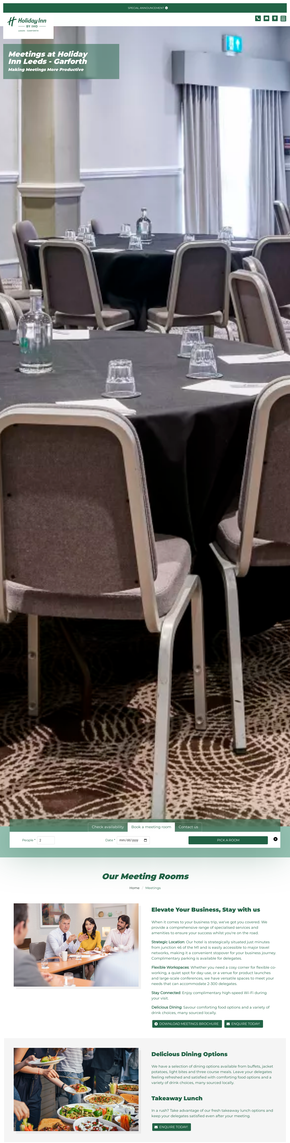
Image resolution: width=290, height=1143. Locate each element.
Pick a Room (228, 840)
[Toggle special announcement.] (147, 8)
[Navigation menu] (283, 18)
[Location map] (275, 18)
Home (134, 888)
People (28, 840)
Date (110, 840)
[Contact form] (266, 18)
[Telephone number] (258, 18)
